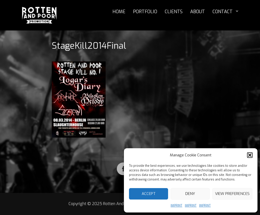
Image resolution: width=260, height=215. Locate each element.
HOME (118, 12)
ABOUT (197, 12)
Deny (190, 193)
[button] (249, 155)
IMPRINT (176, 206)
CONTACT (223, 12)
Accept (149, 193)
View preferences (232, 193)
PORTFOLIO (145, 12)
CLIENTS (174, 12)
